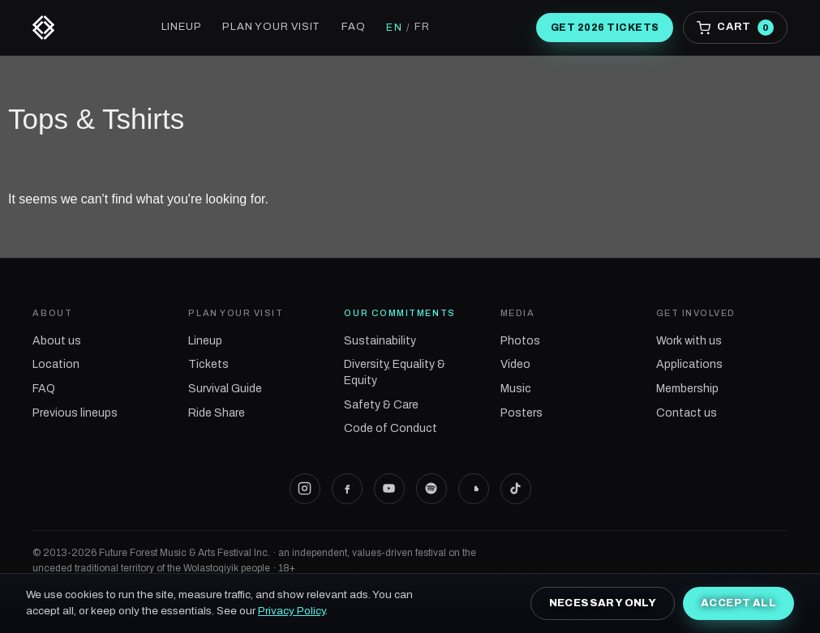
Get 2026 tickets (605, 27)
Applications (689, 364)
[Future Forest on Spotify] (431, 488)
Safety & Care (381, 405)
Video (515, 364)
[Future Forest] (43, 27)
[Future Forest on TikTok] (515, 488)
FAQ (353, 26)
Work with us (689, 341)
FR (422, 26)
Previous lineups (75, 413)
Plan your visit (271, 26)
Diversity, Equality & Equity (394, 372)
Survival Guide (225, 389)
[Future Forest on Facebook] (347, 488)
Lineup (181, 26)
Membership (687, 389)
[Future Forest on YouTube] (389, 488)
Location (55, 364)
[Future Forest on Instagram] (305, 488)
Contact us (686, 413)
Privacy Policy (291, 611)
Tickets (208, 364)
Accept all (738, 603)
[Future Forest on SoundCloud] (473, 488)
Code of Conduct (390, 428)
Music (515, 389)
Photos (520, 341)
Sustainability (380, 341)
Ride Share (216, 413)
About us (56, 341)
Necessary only (602, 603)
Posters (521, 413)
